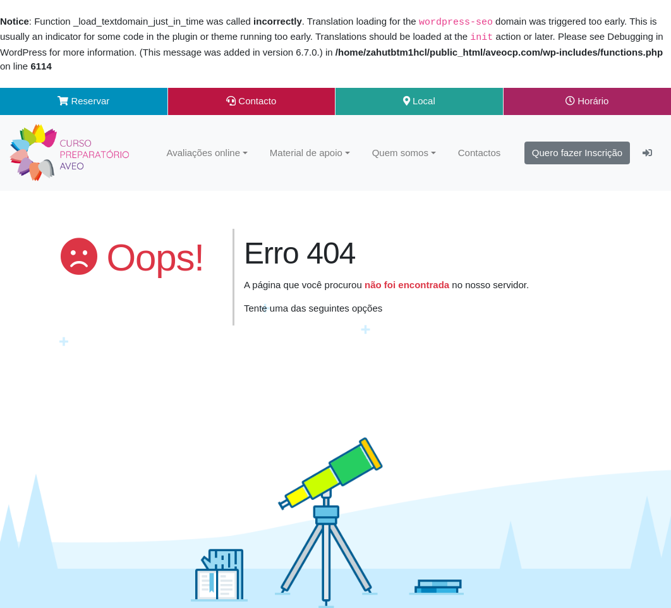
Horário (586, 99)
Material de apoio (306, 151)
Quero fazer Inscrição (577, 151)
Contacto (251, 99)
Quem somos (400, 151)
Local (419, 99)
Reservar (83, 99)
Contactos (479, 151)
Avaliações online (203, 151)
